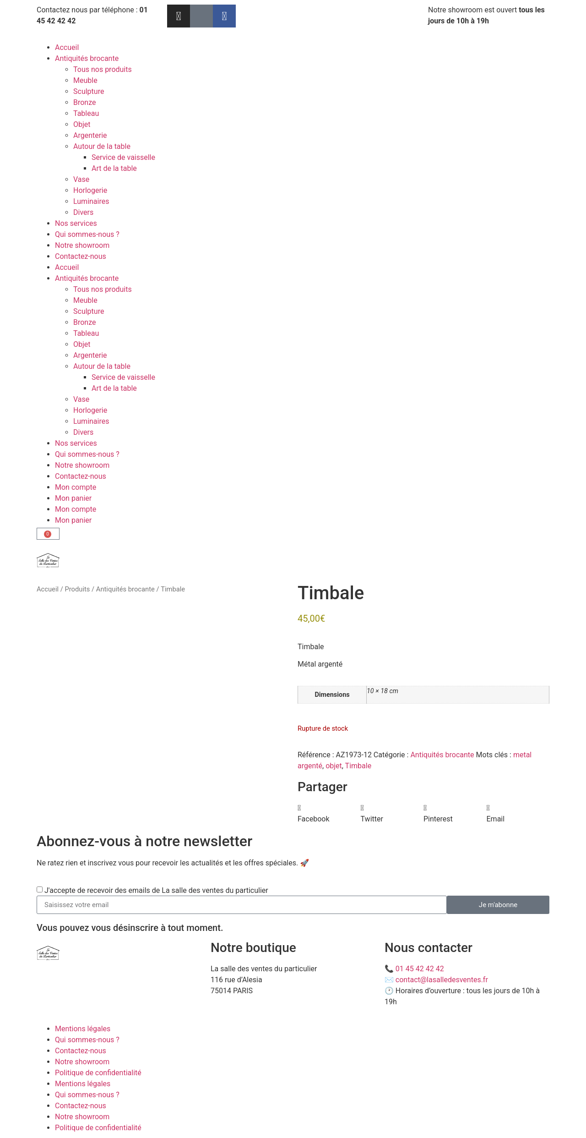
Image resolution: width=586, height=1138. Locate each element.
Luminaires (91, 201)
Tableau (86, 113)
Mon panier (73, 498)
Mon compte (75, 487)
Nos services (76, 223)
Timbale (358, 765)
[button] (329, 814)
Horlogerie (90, 190)
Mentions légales (82, 1028)
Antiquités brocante (87, 58)
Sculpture (88, 91)
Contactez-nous (80, 256)
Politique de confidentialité (98, 1072)
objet (334, 765)
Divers (83, 212)
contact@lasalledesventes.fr (442, 979)
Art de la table (114, 168)
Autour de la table (101, 146)
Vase (81, 179)
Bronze (84, 102)
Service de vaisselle (123, 157)
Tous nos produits (102, 69)
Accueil (67, 47)
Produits (77, 589)
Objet (82, 124)
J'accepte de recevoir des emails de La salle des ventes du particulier (156, 890)
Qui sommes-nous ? (87, 234)
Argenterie (90, 135)
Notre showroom (82, 245)
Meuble (85, 80)
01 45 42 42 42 (420, 968)
